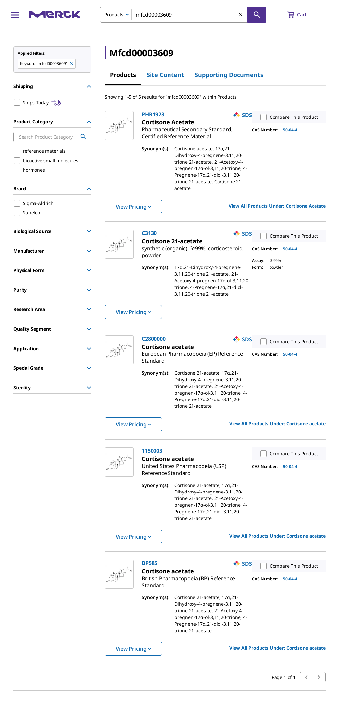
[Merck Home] (54, 14)
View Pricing (133, 206)
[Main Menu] (15, 14)
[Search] (256, 15)
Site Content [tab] (165, 75)
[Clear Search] (241, 15)
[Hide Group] (89, 86)
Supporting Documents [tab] (229, 75)
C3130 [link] (149, 233)
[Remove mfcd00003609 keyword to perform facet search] (71, 64)
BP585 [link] (149, 563)
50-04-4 (290, 130)
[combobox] (183, 15)
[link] (187, 130)
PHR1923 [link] (153, 114)
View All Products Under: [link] (277, 206)
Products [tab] (123, 75)
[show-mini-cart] (302, 14)
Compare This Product (287, 117)
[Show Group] (89, 231)
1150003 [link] (152, 450)
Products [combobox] (113, 14)
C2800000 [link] (154, 338)
